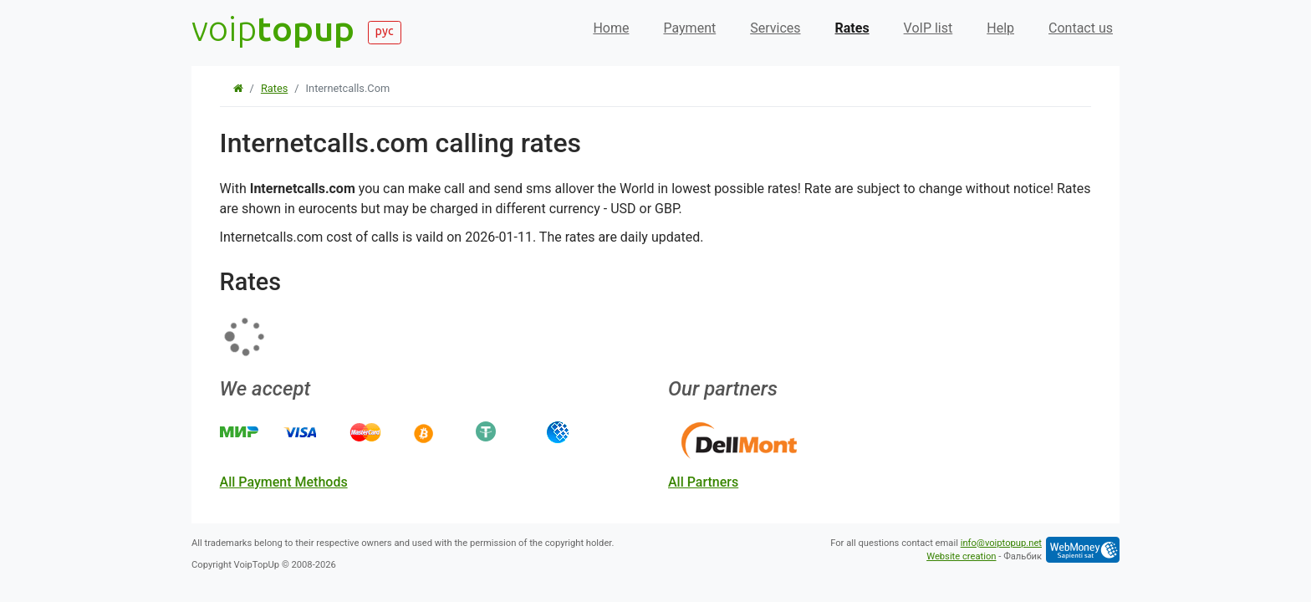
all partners (703, 482)
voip (273, 28)
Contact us (1080, 28)
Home (611, 28)
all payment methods (284, 482)
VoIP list (928, 28)
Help (1000, 28)
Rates (852, 28)
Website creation (961, 556)
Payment (689, 28)
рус (384, 31)
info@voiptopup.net (1001, 543)
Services (775, 28)
